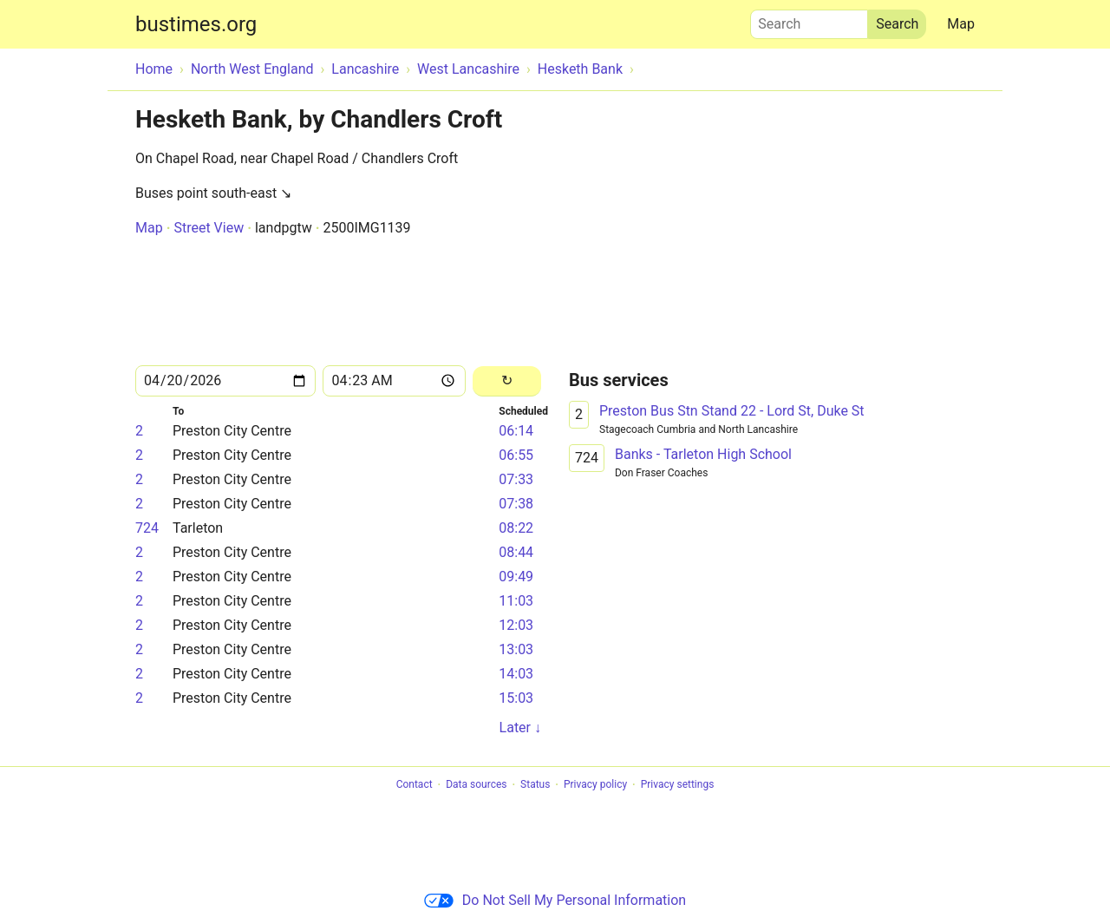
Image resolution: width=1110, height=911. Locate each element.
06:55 (516, 455)
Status (535, 785)
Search (809, 20)
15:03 (516, 698)
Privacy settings (678, 785)
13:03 (516, 649)
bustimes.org (196, 24)
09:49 (516, 576)
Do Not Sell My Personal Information (555, 900)
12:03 (516, 625)
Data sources (476, 785)
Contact (414, 785)
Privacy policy (595, 785)
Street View (208, 228)
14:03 (516, 673)
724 (147, 528)
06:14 (516, 431)
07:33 (516, 479)
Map (961, 24)
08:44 (516, 552)
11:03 (516, 601)
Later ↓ (520, 727)
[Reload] (507, 381)
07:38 (516, 503)
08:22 (516, 528)
